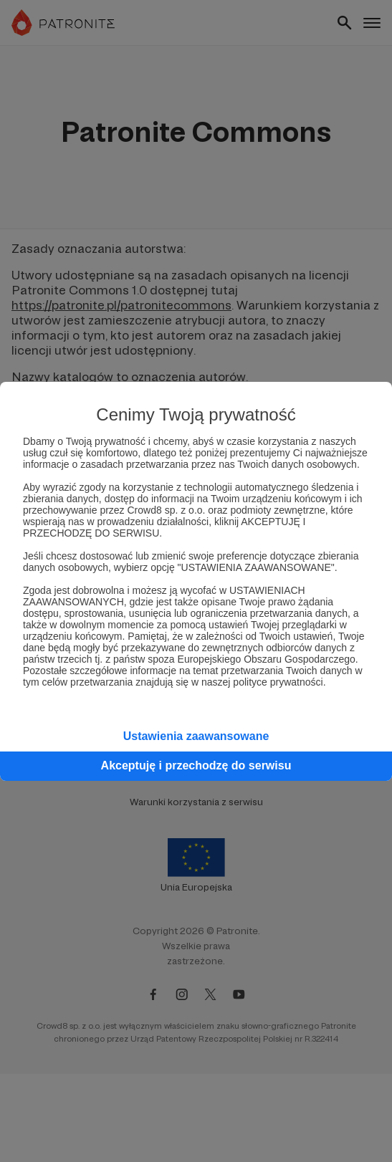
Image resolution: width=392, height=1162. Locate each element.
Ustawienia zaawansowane (196, 736)
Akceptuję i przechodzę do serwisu (196, 765)
